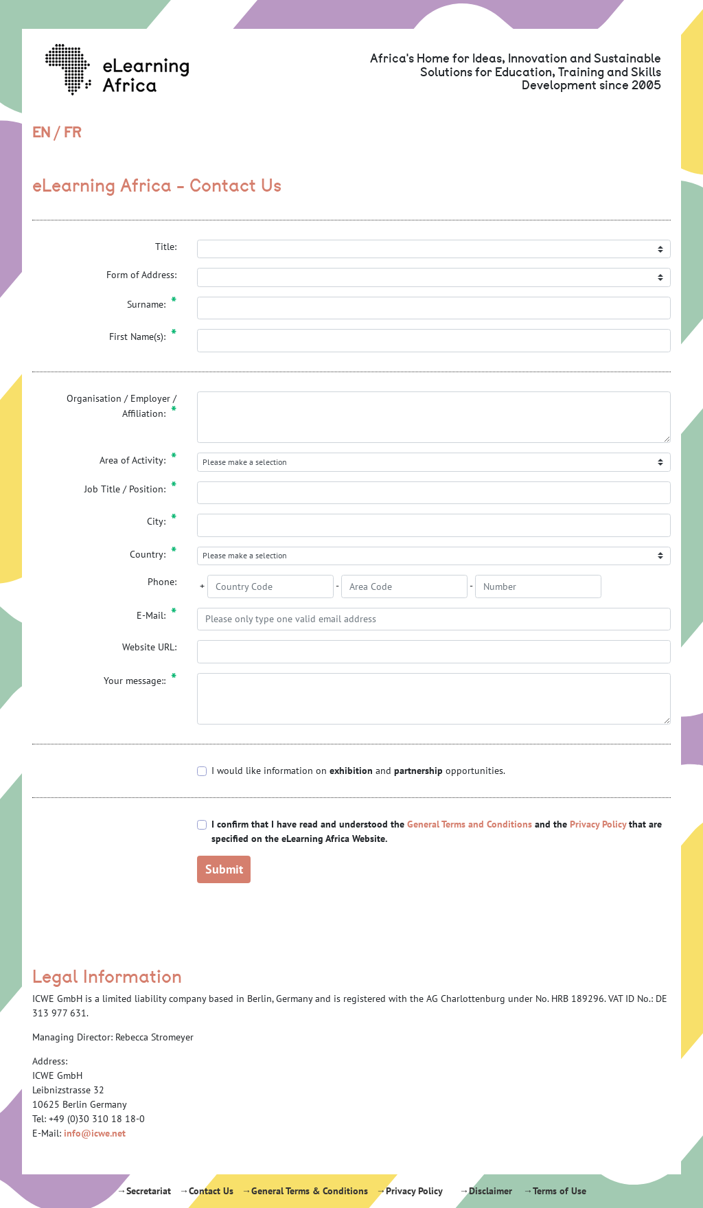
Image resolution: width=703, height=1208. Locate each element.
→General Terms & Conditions (305, 1191)
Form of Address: (141, 275)
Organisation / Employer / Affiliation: (121, 406)
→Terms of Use (554, 1191)
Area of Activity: (138, 460)
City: (161, 521)
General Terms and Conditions (469, 824)
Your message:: (140, 680)
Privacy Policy (598, 824)
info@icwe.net (95, 1133)
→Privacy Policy (409, 1191)
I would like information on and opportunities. (358, 770)
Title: (165, 246)
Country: (153, 554)
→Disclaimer (485, 1191)
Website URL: (149, 647)
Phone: (162, 581)
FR (72, 133)
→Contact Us (206, 1191)
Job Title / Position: (130, 489)
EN (41, 133)
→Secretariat (144, 1191)
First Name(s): (142, 336)
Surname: (151, 304)
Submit (224, 869)
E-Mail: (156, 615)
